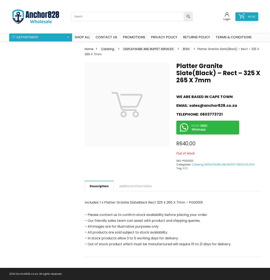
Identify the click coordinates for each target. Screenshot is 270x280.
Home (89, 49)
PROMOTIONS (134, 37)
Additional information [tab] (135, 186)
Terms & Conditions (234, 37)
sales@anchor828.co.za (213, 105)
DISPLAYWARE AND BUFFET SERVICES (148, 49)
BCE (185, 168)
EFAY (186, 49)
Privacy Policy (164, 37)
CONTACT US (106, 37)
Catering (107, 49)
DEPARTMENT (25, 37)
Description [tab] (99, 186)
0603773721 (211, 114)
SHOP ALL (82, 37)
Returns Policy (196, 37)
